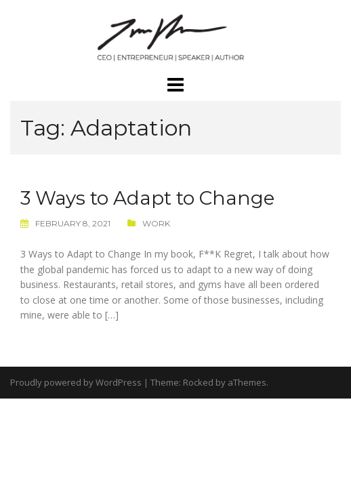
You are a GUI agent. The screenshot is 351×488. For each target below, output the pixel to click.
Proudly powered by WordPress (76, 382)
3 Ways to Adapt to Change (147, 197)
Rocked (198, 382)
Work (156, 223)
